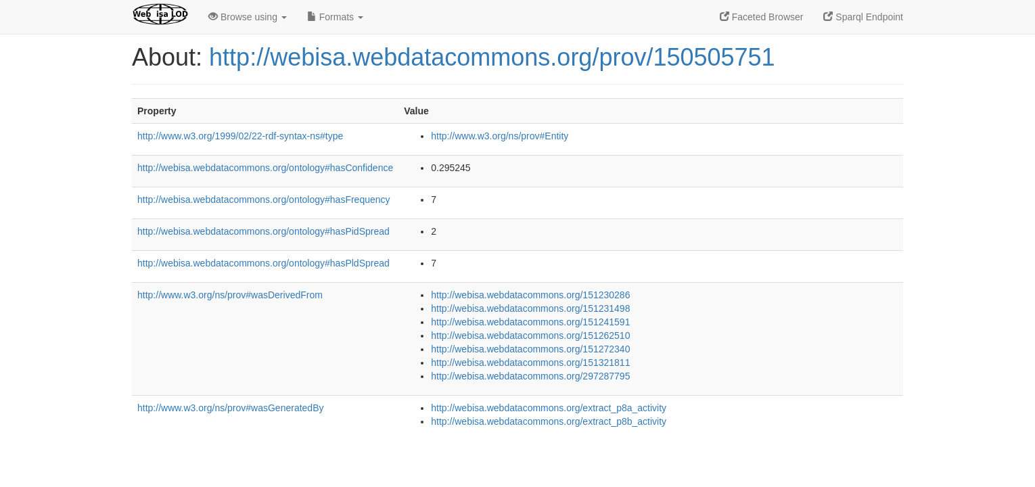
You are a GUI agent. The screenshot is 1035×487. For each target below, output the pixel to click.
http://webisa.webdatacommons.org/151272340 (530, 349)
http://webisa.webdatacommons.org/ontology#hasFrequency (263, 199)
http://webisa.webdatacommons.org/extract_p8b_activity (548, 421)
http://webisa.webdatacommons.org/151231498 (530, 308)
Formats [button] (335, 16)
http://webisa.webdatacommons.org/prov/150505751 (492, 57)
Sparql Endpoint (863, 16)
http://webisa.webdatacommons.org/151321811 (530, 362)
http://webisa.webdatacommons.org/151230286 (530, 294)
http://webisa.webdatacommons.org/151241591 (530, 322)
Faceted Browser (762, 16)
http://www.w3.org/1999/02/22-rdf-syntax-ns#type (240, 136)
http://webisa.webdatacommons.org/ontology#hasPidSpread (263, 231)
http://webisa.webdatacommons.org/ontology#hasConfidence (265, 167)
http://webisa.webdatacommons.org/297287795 (530, 376)
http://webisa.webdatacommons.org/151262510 (530, 335)
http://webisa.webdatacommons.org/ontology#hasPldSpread (263, 263)
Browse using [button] (247, 16)
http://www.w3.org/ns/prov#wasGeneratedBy (230, 407)
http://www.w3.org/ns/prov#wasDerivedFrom (230, 294)
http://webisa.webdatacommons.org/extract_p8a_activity (548, 407)
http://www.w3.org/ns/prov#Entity (499, 136)
